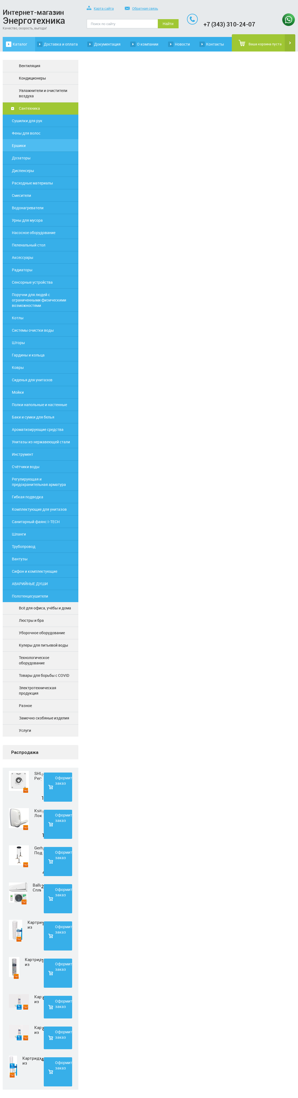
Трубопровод (23, 546)
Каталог (20, 44)
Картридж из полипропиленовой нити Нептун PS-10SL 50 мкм (33, 962)
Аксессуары (22, 257)
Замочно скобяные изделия (44, 717)
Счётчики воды (25, 466)
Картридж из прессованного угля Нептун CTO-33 (38, 1030)
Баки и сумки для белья (33, 417)
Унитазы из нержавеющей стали (41, 441)
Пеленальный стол (28, 245)
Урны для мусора (27, 220)
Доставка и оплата (61, 44)
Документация (107, 44)
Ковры (18, 367)
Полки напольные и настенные (39, 404)
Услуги (25, 730)
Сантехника (29, 108)
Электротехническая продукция (37, 690)
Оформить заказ (63, 780)
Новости (182, 44)
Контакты (215, 44)
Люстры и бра (31, 620)
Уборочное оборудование (42, 632)
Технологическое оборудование (34, 660)
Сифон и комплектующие (34, 571)
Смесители (21, 195)
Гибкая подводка (27, 496)
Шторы (18, 342)
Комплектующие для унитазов (39, 509)
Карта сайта (100, 9)
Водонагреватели (27, 207)
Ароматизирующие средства (37, 429)
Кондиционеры (32, 78)
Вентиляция (29, 65)
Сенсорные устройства (32, 282)
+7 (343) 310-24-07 (229, 24)
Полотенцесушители (30, 596)
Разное (25, 705)
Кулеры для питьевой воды (43, 645)
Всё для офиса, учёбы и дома (45, 607)
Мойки (18, 392)
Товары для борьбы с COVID (44, 675)
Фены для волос (26, 133)
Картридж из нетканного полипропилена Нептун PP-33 (38, 999)
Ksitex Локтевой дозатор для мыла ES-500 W (38, 813)
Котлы (18, 317)
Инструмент (22, 454)
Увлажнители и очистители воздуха (43, 93)
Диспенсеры (23, 170)
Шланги (19, 534)
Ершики (19, 145)
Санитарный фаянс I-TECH (36, 521)
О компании (147, 44)
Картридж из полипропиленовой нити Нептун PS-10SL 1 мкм (35, 924)
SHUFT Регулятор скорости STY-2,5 (37, 776)
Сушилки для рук (27, 120)
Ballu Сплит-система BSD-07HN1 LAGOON (37, 887)
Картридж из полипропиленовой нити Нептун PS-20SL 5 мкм (31, 1060)
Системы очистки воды (33, 330)
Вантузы (20, 558)
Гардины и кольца (28, 355)
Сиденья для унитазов (32, 379)
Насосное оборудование (33, 232)
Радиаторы (22, 269)
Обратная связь (141, 9)
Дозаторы (21, 157)
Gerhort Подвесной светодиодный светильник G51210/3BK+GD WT (38, 850)
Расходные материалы (32, 183)
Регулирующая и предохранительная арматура (39, 481)
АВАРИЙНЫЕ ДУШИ (30, 583)
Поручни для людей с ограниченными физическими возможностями (39, 300)
